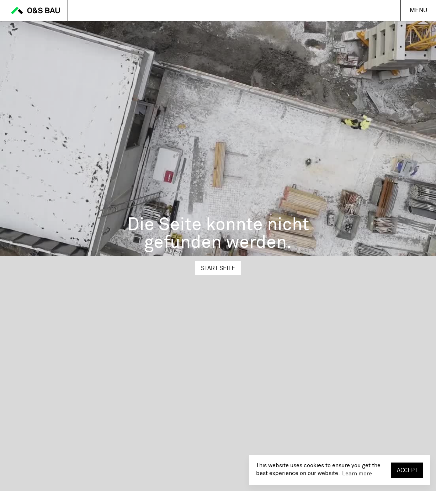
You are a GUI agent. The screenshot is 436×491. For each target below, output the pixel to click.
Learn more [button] (357, 473)
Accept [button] (407, 470)
